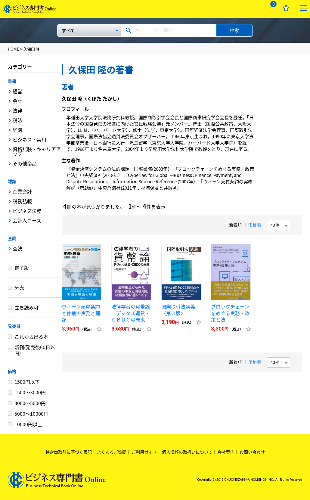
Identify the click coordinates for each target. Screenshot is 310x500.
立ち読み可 (26, 307)
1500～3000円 (30, 392)
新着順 (235, 224)
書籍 (12, 81)
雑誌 (12, 181)
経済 (17, 129)
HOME (13, 49)
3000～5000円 (30, 403)
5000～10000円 (31, 413)
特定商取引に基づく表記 (68, 452)
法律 (17, 110)
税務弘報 (22, 201)
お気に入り (286, 8)
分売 (19, 287)
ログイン (253, 8)
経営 (17, 91)
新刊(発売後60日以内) (34, 349)
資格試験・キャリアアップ (37, 151)
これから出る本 (31, 336)
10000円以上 (28, 424)
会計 (17, 101)
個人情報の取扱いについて (187, 452)
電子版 (21, 267)
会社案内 (226, 452)
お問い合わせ (252, 452)
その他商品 (25, 163)
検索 (234, 30)
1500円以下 (27, 381)
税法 (17, 120)
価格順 (254, 224)
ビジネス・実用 (29, 139)
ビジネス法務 (27, 210)
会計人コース (27, 220)
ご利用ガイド (144, 452)
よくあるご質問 (111, 452)
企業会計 (22, 191)
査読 (12, 238)
